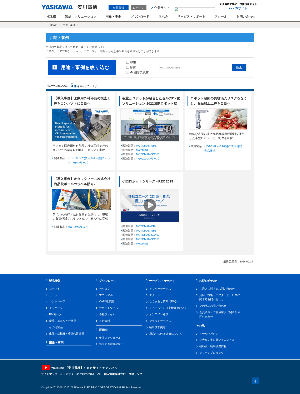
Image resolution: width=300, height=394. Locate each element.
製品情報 (55, 281)
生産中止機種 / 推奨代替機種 (66, 333)
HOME (51, 16)
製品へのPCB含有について (165, 333)
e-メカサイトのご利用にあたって (80, 374)
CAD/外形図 (106, 301)
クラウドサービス (160, 320)
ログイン (138, 7)
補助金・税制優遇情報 (212, 346)
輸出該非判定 (157, 327)
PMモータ (55, 314)
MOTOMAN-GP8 (146, 145)
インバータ (56, 307)
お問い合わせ (245, 16)
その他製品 (56, 327)
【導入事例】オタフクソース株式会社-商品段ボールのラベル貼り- (82, 181)
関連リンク (135, 374)
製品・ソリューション (80, 16)
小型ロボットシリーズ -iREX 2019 (147, 181)
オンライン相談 (158, 314)
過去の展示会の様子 (111, 344)
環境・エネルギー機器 (62, 320)
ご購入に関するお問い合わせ (217, 288)
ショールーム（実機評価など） (168, 307)
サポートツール (108, 307)
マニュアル (106, 295)
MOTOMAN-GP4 (146, 226)
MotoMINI (142, 150)
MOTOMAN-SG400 (147, 234)
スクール (221, 16)
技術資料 (104, 320)
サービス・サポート (191, 16)
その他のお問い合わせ (212, 305)
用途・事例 (113, 16)
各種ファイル (107, 314)
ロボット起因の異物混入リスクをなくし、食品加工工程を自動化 (218, 100)
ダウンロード (140, 16)
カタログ (104, 288)
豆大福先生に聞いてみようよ (217, 339)
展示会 (163, 16)
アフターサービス (160, 288)
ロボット (54, 288)
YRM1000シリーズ (147, 158)
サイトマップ (49, 374)
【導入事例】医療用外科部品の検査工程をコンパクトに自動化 (82, 100)
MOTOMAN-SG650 (147, 154)
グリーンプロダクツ (211, 352)
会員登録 (118, 7)
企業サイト (162, 7)
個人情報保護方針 (115, 374)
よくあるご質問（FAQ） (164, 301)
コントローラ (57, 301)
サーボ (53, 295)
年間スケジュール (110, 337)
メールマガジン (208, 333)
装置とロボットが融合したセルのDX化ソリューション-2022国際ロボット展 (151, 100)
